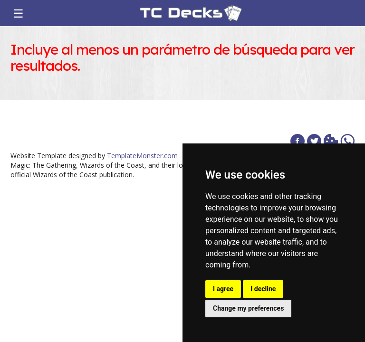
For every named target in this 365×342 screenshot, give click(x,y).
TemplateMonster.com (142, 155)
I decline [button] (263, 289)
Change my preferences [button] (248, 308)
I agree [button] (223, 289)
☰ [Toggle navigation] (18, 13)
